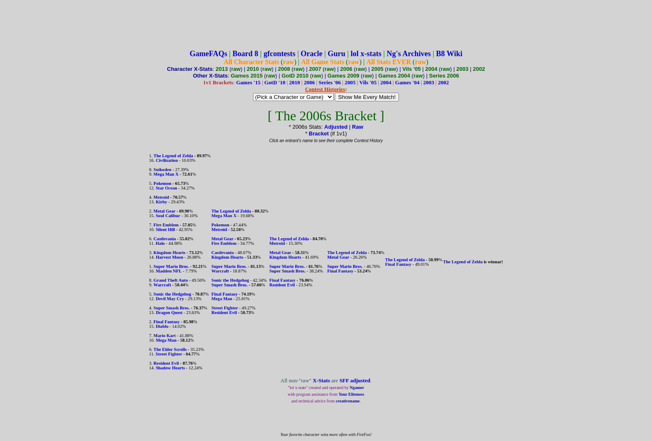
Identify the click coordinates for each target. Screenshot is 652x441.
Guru (336, 53)
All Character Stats (251, 61)
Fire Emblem (166, 225)
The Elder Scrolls (169, 349)
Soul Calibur (168, 215)
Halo (160, 243)
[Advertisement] (326, 22)
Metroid (161, 197)
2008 (284, 69)
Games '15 (248, 82)
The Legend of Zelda (173, 155)
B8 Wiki (449, 53)
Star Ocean (166, 188)
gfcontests (279, 53)
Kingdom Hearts (169, 252)
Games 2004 (394, 76)
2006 (346, 69)
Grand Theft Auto (170, 280)
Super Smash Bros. (171, 308)
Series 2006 (444, 76)
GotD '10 (274, 82)
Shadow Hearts (170, 368)
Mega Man (166, 340)
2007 (315, 69)
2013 (222, 69)
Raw (357, 127)
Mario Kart (164, 335)
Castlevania (164, 238)
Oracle (312, 53)
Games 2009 (344, 76)
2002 (479, 69)
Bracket (319, 133)
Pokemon (162, 183)
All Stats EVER (388, 61)
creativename (348, 401)
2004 (431, 69)
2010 (253, 69)
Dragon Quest (169, 312)
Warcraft (162, 285)
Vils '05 (411, 69)
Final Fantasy (166, 321)
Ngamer (357, 387)
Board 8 (246, 53)
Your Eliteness (351, 394)
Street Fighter (168, 354)
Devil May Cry (170, 298)
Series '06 (329, 82)
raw (288, 61)
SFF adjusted (354, 380)
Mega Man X (166, 174)
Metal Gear (164, 211)
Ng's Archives (409, 53)
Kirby (161, 202)
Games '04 (407, 82)
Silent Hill (165, 229)
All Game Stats (322, 61)
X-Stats (321, 380)
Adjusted (336, 127)
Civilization (167, 160)
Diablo (162, 326)
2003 (462, 69)
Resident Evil (166, 363)
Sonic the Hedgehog (172, 294)
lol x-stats (366, 53)
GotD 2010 (295, 76)
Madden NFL (169, 271)
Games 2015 (247, 76)
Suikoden (162, 169)
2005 (377, 69)
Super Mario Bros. (171, 266)
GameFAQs (209, 53)
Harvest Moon (169, 257)
